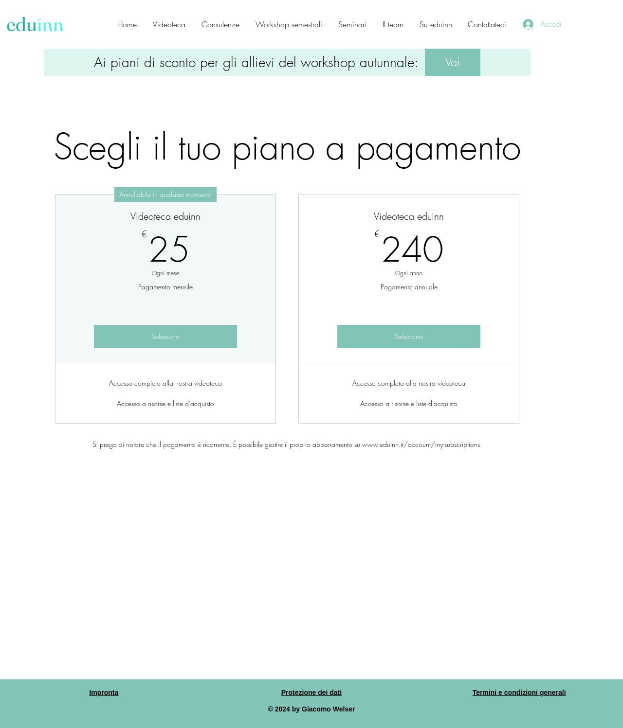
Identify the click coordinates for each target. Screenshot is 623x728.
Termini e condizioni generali (519, 692)
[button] (452, 62)
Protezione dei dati (311, 692)
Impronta (103, 692)
